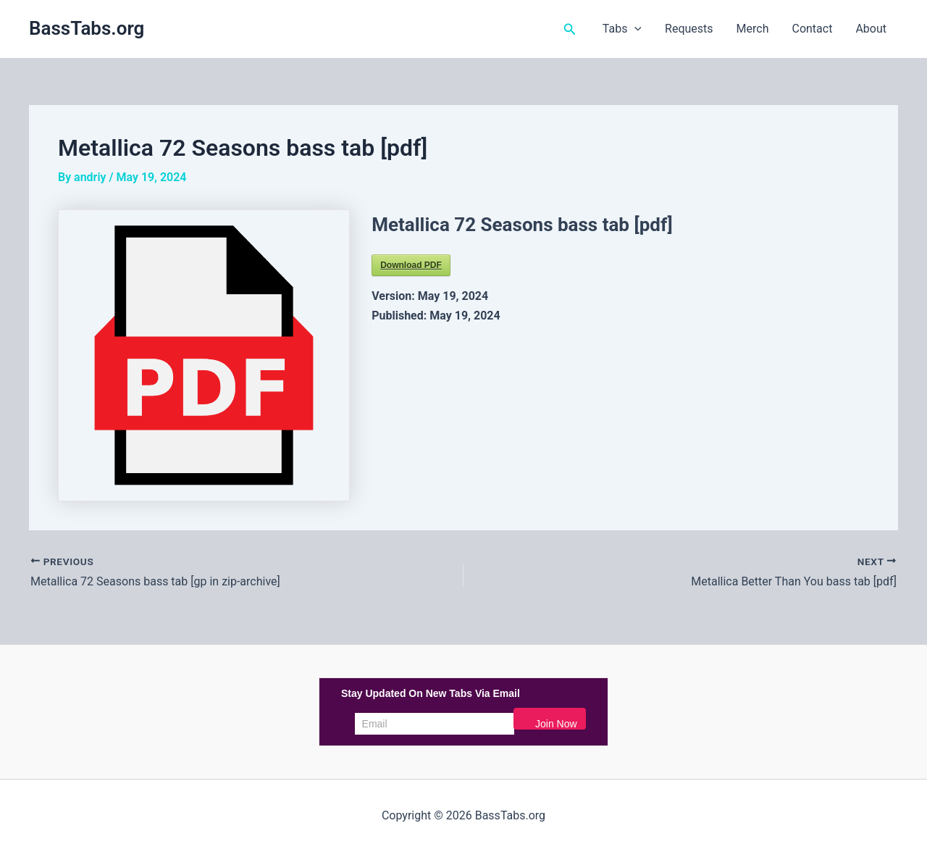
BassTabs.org (86, 28)
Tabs (622, 29)
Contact (812, 29)
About (870, 29)
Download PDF (411, 265)
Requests (689, 29)
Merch (753, 29)
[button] (569, 29)
